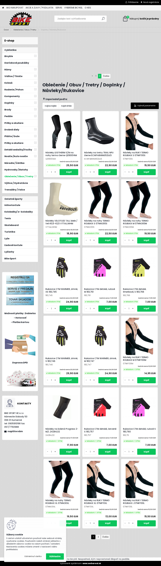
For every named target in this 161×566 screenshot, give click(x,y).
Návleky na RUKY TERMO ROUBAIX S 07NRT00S (135, 154)
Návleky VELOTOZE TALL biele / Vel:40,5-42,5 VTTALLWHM (61, 222)
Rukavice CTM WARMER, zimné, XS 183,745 (61, 290)
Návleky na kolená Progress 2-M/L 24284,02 (61, 430)
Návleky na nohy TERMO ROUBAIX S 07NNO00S (97, 222)
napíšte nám (15, 431)
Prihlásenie (133, 2)
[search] (103, 19)
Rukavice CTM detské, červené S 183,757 (100, 430)
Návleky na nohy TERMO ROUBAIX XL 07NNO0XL (58, 502)
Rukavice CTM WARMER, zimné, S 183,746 (61, 360)
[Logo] (21, 19)
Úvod (6, 29)
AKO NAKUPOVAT (14, 7)
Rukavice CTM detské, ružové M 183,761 (99, 290)
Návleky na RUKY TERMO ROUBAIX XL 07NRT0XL (96, 502)
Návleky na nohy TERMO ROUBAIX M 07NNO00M (135, 222)
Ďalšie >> (105, 537)
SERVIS (59, 7)
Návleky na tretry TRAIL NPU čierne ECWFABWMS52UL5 (98, 154)
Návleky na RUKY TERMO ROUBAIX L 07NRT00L (135, 502)
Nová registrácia (151, 2)
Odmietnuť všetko (33, 556)
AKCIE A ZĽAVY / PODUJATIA (39, 7)
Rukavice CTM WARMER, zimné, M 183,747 (100, 360)
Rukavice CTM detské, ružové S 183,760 (139, 430)
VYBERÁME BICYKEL (73, 7)
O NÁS (88, 7)
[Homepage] (3, 7)
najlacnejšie (51, 105)
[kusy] (51, 172)
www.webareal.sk (92, 563)
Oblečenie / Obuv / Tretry (24, 29)
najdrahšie (66, 105)
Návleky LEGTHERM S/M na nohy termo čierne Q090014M (61, 154)
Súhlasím (55, 556)
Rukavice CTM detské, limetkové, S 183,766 (134, 290)
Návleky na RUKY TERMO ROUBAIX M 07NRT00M (135, 358)
